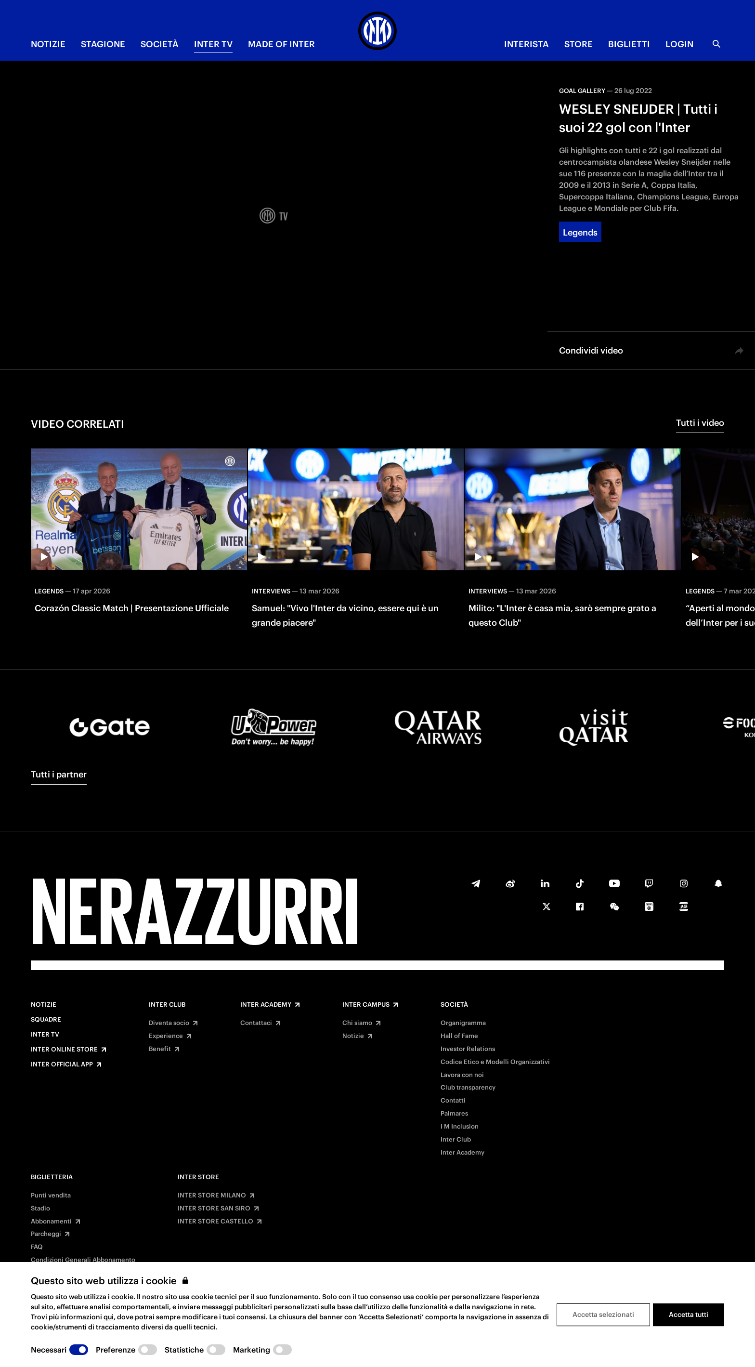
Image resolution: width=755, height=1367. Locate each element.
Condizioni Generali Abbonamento (83, 1260)
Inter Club (167, 1005)
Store (578, 44)
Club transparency (468, 1087)
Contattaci (256, 1023)
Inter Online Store (64, 1049)
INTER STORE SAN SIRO (214, 1208)
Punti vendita (51, 1195)
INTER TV (213, 44)
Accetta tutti (688, 1314)
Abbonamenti (51, 1221)
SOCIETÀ (160, 44)
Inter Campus (366, 1005)
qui (109, 1317)
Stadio (40, 1208)
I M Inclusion (460, 1126)
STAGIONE (103, 44)
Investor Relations (468, 1049)
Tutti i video (700, 422)
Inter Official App (62, 1064)
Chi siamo (357, 1023)
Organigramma (463, 1023)
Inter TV (45, 1034)
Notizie (43, 1005)
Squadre (46, 1020)
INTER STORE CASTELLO (215, 1221)
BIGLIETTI (629, 44)
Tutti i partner (59, 774)
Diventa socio (169, 1023)
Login (679, 44)
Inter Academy (265, 1005)
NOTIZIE (48, 44)
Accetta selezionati (603, 1314)
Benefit (160, 1049)
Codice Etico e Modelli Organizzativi (495, 1062)
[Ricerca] (716, 44)
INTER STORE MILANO (212, 1195)
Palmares (454, 1113)
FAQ (37, 1247)
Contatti (453, 1100)
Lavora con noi (462, 1075)
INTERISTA (526, 44)
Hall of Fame (459, 1036)
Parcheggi (46, 1234)
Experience (166, 1036)
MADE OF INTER (281, 44)
